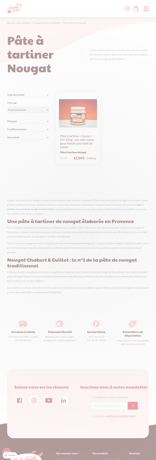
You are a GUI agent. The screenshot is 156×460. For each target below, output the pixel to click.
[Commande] (28, 110)
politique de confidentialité (121, 416)
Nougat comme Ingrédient (46, 22)
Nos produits (24, 22)
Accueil (11, 22)
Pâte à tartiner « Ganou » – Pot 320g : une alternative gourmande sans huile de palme (77, 141)
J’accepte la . (115, 416)
